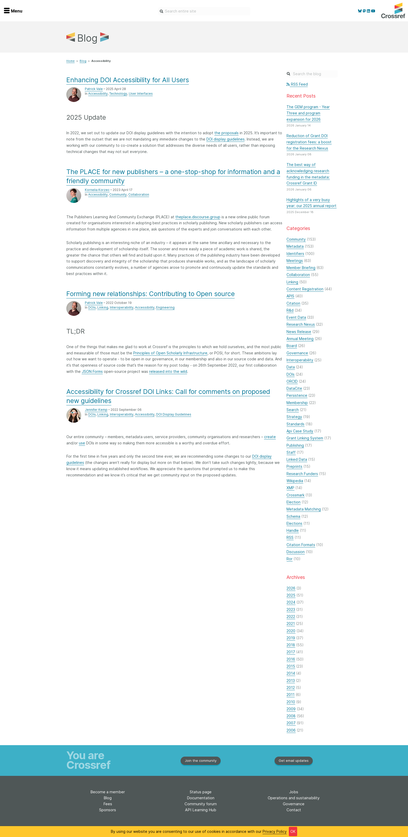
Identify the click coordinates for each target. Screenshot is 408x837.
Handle (292, 530)
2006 (291, 730)
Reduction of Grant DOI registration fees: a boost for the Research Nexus (309, 141)
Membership (297, 402)
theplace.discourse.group (197, 217)
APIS (290, 296)
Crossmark (295, 495)
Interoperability (121, 307)
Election (293, 502)
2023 (290, 609)
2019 (290, 638)
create (270, 437)
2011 (290, 694)
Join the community (200, 760)
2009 (291, 709)
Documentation (200, 797)
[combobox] (204, 11)
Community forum (200, 803)
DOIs (92, 307)
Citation (293, 303)
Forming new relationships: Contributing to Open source (150, 294)
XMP (290, 487)
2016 (290, 659)
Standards (295, 424)
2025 (290, 595)
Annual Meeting (300, 338)
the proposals (226, 133)
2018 (290, 645)
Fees (107, 803)
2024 (290, 602)
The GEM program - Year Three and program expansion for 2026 (308, 113)
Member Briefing (300, 267)
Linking (102, 307)
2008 (291, 716)
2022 (290, 616)
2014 (290, 673)
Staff (291, 452)
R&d (290, 310)
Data (290, 367)
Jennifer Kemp (96, 410)
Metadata (295, 246)
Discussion (295, 552)
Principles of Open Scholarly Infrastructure (170, 353)
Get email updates (294, 760)
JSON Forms (92, 371)
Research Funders (302, 473)
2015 (290, 666)
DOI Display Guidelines (173, 414)
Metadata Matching (303, 509)
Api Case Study (299, 431)
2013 (290, 680)
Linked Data (296, 459)
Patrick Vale (94, 89)
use (82, 443)
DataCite (294, 388)
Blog (83, 61)
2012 (290, 687)
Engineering (165, 307)
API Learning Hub (200, 809)
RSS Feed (297, 84)
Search (292, 409)
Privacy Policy (275, 831)
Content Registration (304, 289)
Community (118, 194)
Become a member (107, 791)
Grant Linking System (304, 438)
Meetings (294, 260)
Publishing (295, 445)
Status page (201, 791)
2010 (290, 702)
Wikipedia (294, 480)
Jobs (293, 791)
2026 (290, 588)
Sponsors (107, 809)
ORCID (292, 381)
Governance (297, 353)
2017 (290, 652)
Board (291, 345)
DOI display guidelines (225, 139)
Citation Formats (300, 544)
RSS (290, 537)
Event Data (296, 317)
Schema (293, 516)
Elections (294, 523)
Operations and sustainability (294, 797)
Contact (293, 809)
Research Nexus (300, 324)
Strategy (294, 416)
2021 (290, 623)
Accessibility (98, 93)
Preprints (294, 466)
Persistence (296, 395)
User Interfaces (141, 93)
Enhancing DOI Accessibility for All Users (127, 80)
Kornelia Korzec (97, 190)
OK (293, 831)
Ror (289, 559)
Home (70, 61)
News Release (298, 331)
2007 (291, 723)
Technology (118, 93)
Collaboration (138, 194)
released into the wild (168, 371)
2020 (290, 631)
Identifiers (295, 253)
